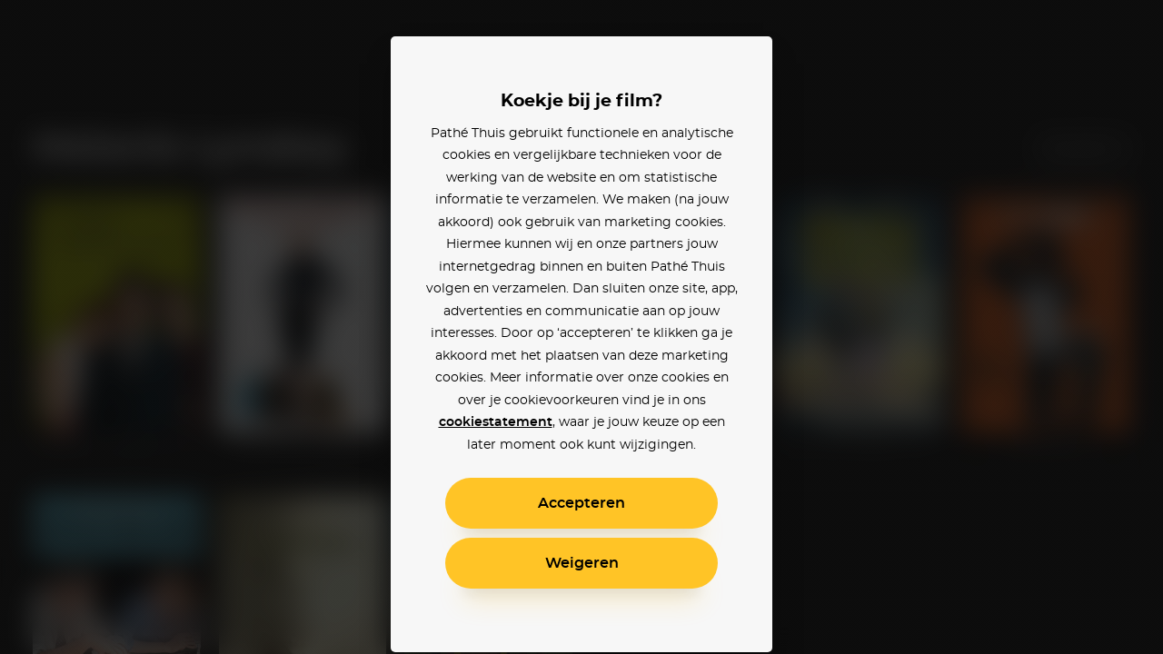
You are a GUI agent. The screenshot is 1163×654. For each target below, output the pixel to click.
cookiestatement (495, 422)
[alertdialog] (581, 327)
